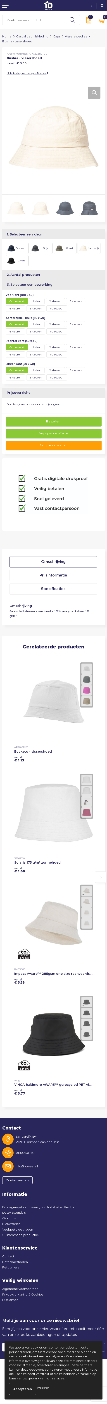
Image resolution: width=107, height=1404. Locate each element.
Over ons (9, 1218)
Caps (56, 36)
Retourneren (11, 1267)
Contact (8, 1256)
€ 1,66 (19, 870)
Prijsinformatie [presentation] (53, 575)
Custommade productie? (21, 1235)
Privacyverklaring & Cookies (22, 1294)
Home (7, 36)
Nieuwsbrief (11, 1224)
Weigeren (43, 1387)
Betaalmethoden (15, 1262)
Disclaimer (10, 1300)
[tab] (53, 561)
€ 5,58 (19, 981)
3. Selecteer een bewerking (29, 285)
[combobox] (33, 20)
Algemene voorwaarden (20, 1289)
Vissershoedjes (76, 36)
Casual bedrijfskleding (32, 36)
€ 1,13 (19, 759)
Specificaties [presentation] (53, 589)
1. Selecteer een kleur (24, 234)
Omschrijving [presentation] (53, 562)
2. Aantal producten (23, 275)
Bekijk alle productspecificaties (27, 73)
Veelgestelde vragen (17, 1229)
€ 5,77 (19, 1092)
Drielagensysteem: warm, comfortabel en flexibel (38, 1207)
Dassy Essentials (14, 1212)
